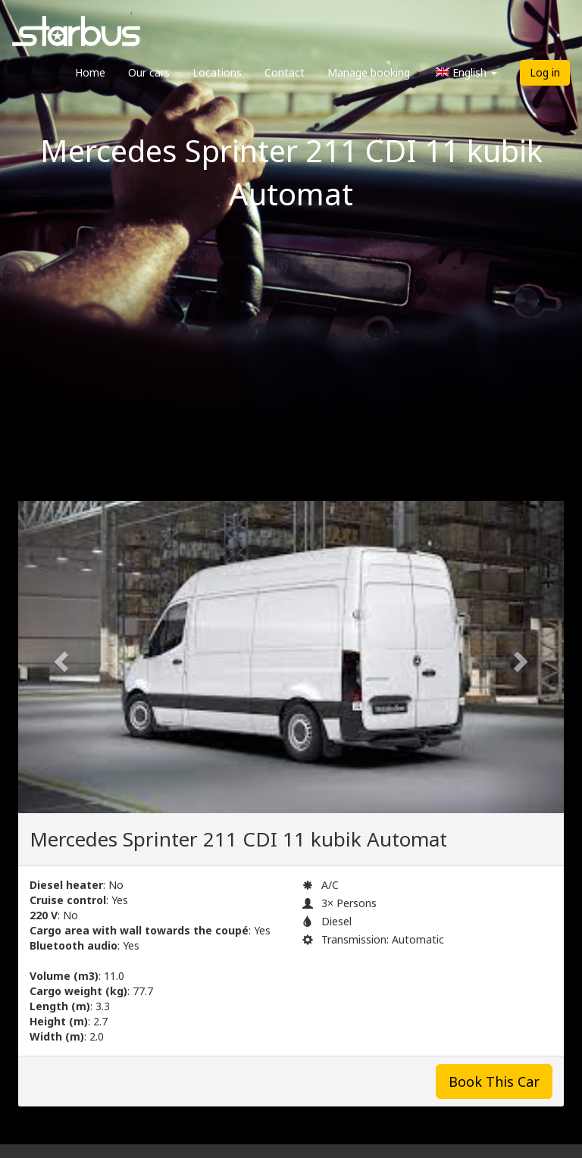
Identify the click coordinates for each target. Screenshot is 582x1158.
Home (90, 72)
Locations (217, 72)
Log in (545, 72)
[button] (59, 657)
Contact (284, 72)
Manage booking (368, 72)
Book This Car (494, 1081)
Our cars (149, 72)
